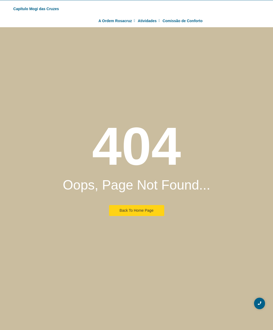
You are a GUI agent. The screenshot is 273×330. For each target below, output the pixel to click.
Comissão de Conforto (183, 21)
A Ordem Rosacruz (115, 21)
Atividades (148, 21)
